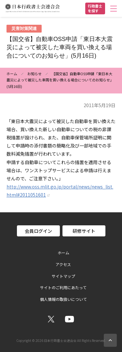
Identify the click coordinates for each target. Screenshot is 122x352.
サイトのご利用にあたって (63, 287)
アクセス (63, 264)
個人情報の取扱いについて (63, 299)
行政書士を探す (95, 8)
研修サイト (84, 231)
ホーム (12, 73)
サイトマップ (63, 276)
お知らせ (34, 73)
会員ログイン (38, 231)
